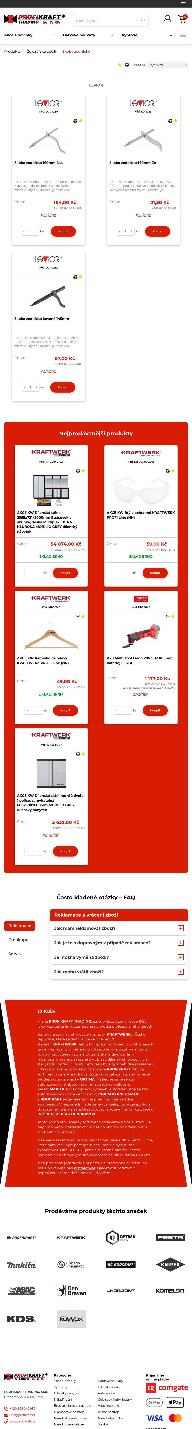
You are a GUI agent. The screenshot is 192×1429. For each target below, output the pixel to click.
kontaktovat (84, 1168)
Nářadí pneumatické (69, 1424)
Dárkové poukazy (110, 1381)
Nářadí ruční (63, 1399)
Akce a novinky (65, 1381)
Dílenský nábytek (66, 1393)
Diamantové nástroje (69, 1412)
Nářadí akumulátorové (70, 1418)
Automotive (106, 1393)
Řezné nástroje (109, 1412)
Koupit (63, 231)
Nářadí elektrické (110, 1418)
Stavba (103, 1424)
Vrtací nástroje (108, 1406)
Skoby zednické (76, 51)
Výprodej (60, 1387)
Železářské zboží (42, 51)
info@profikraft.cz (22, 1415)
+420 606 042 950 (23, 1409)
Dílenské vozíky (109, 1387)
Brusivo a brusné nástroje (72, 1406)
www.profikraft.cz (22, 1421)
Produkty (12, 51)
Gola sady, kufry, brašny (115, 1399)
